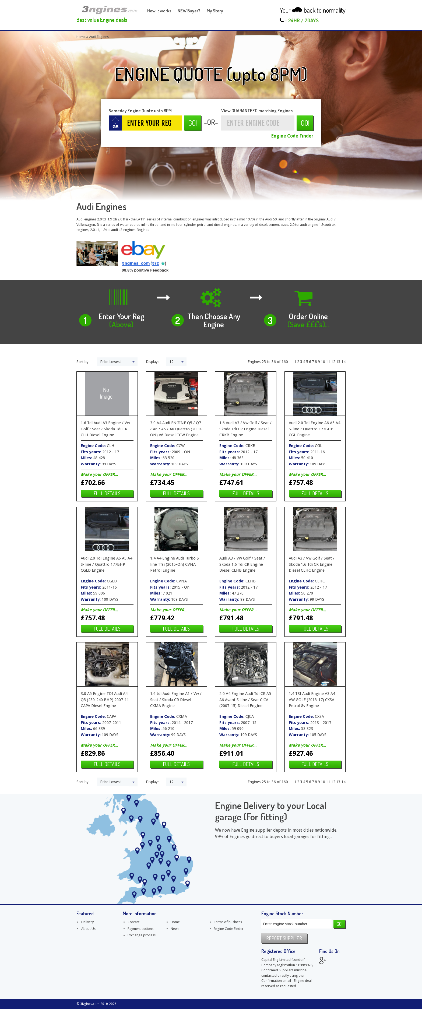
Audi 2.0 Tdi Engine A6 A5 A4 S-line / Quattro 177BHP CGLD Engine (106, 564)
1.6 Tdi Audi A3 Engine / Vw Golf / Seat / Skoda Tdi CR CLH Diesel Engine (105, 428)
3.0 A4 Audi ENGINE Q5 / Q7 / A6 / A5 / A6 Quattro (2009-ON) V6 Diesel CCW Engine (176, 428)
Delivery (87, 922)
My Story (215, 10)
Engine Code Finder (292, 136)
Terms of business (228, 922)
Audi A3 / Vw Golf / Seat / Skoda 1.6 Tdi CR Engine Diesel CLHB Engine (242, 564)
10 (323, 362)
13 (338, 362)
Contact (133, 922)
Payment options (140, 929)
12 (333, 362)
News (175, 929)
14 (343, 362)
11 (328, 362)
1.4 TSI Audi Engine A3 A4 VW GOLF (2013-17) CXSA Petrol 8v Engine (312, 699)
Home (81, 37)
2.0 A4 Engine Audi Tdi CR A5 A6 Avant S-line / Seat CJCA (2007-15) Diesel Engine (245, 699)
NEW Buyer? (189, 10)
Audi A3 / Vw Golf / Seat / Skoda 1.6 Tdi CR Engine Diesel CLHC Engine (312, 564)
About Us (88, 929)
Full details (107, 493)
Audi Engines (99, 37)
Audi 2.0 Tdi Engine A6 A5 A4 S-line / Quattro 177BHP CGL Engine (314, 428)
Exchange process (142, 935)
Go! (192, 122)
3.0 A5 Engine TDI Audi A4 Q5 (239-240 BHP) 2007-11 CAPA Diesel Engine (105, 699)
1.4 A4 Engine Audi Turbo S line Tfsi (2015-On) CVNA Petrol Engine (174, 564)
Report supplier (284, 938)
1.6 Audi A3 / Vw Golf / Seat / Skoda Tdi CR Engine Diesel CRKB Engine (245, 428)
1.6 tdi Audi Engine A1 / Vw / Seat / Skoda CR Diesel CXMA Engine (176, 699)
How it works (159, 10)
